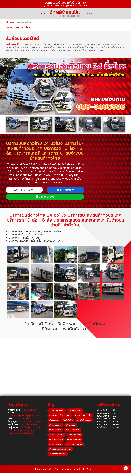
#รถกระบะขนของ (56, 439)
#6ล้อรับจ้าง (68, 420)
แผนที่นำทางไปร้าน (29, 424)
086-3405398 (57, 5)
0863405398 (80, 5)
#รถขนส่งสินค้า (55, 429)
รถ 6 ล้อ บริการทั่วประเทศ (31, 421)
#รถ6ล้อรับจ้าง (75, 434)
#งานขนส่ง (53, 420)
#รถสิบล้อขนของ (74, 439)
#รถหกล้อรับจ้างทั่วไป (57, 454)
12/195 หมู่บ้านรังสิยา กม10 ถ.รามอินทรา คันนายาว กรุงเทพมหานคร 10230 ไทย (24, 430)
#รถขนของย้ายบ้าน (56, 434)
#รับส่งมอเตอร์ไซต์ (56, 410)
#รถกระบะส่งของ (73, 429)
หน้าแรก (41, 13)
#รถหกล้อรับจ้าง (75, 410)
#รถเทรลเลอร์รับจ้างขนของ (60, 415)
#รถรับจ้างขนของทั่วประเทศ (60, 449)
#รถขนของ (70, 425)
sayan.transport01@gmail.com (23, 415)
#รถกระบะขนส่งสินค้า (74, 444)
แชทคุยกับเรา (65, 190)
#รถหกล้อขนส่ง (55, 425)
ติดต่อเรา (90, 13)
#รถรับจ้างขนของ (84, 420)
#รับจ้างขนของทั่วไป (83, 415)
